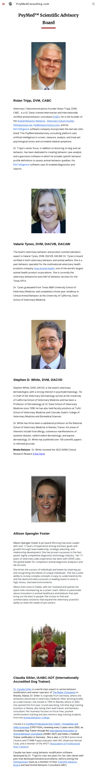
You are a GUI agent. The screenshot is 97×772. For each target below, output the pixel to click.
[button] (3, 4)
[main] (48, 20)
